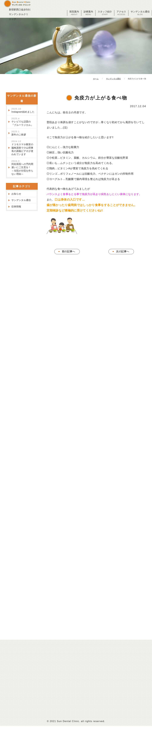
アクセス (121, 13)
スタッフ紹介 (105, 13)
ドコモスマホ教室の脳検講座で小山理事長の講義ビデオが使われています (22, 148)
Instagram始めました (23, 111)
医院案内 (74, 13)
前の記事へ (68, 252)
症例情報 (16, 207)
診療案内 (88, 13)
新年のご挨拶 (18, 133)
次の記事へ (123, 252)
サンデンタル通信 (140, 13)
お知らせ (16, 194)
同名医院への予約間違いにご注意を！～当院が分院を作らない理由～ (22, 168)
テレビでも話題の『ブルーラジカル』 (22, 122)
